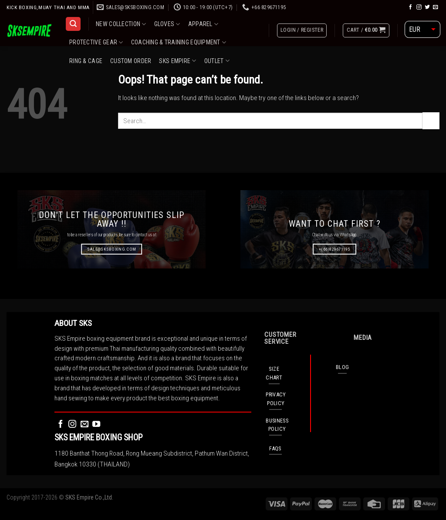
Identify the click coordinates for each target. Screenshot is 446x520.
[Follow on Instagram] (419, 7)
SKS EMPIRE (177, 61)
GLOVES (167, 24)
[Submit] (430, 120)
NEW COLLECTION (121, 24)
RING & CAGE (85, 60)
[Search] (73, 24)
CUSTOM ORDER (130, 60)
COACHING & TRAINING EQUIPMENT (178, 42)
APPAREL (203, 24)
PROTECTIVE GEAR (96, 42)
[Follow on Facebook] (410, 7)
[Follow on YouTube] (96, 424)
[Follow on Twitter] (427, 7)
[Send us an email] (435, 7)
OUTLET (217, 61)
